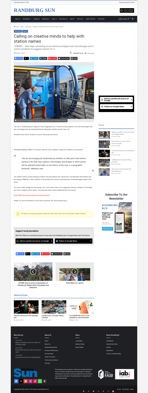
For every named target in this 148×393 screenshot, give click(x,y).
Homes (108, 347)
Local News (79, 341)
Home (16, 26)
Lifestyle (35, 19)
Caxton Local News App (113, 353)
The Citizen (101, 19)
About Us (80, 19)
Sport (53, 19)
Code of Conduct (50, 357)
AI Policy (47, 363)
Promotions (62, 19)
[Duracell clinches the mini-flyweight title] (26, 307)
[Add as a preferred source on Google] (127, 10)
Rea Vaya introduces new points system (36, 195)
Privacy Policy (49, 353)
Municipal (28, 26)
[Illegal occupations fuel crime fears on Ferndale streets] (104, 136)
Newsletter (109, 350)
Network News (80, 344)
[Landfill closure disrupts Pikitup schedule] (54, 307)
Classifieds (26, 19)
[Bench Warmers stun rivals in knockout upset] (104, 145)
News (17, 19)
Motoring (45, 19)
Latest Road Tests (111, 344)
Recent (101, 125)
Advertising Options (51, 347)
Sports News (79, 347)
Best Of (72, 19)
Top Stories (125, 389)
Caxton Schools (90, 19)
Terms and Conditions (51, 360)
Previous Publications (51, 350)
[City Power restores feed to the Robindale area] (104, 173)
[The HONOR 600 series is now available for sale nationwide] (81, 307)
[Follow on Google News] (73, 241)
